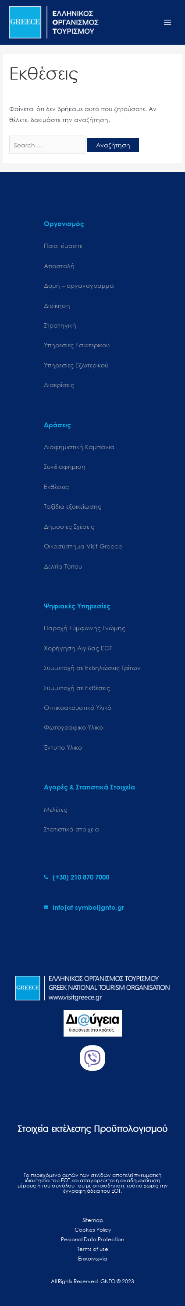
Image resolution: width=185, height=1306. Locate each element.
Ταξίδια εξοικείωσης (72, 506)
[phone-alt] (76, 877)
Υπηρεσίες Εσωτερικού (77, 345)
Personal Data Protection (92, 1239)
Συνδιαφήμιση (64, 466)
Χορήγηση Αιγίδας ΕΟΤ (78, 648)
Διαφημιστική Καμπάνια (79, 447)
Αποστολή (59, 266)
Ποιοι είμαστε (63, 245)
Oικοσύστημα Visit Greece (83, 546)
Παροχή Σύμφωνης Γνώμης (84, 628)
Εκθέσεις (56, 486)
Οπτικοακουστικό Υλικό (77, 707)
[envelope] (84, 907)
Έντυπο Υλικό (63, 747)
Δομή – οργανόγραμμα (79, 285)
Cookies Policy (93, 1229)
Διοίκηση (57, 305)
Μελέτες (55, 809)
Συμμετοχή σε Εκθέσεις (77, 688)
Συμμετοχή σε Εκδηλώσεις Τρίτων (92, 667)
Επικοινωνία (92, 1258)
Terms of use (92, 1249)
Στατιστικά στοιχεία (71, 829)
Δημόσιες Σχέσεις (69, 526)
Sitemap (92, 1220)
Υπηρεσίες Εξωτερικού (76, 365)
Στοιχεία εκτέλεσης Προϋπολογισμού (92, 1129)
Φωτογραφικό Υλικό (73, 727)
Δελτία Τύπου (63, 566)
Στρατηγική (60, 325)
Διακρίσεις (59, 385)
